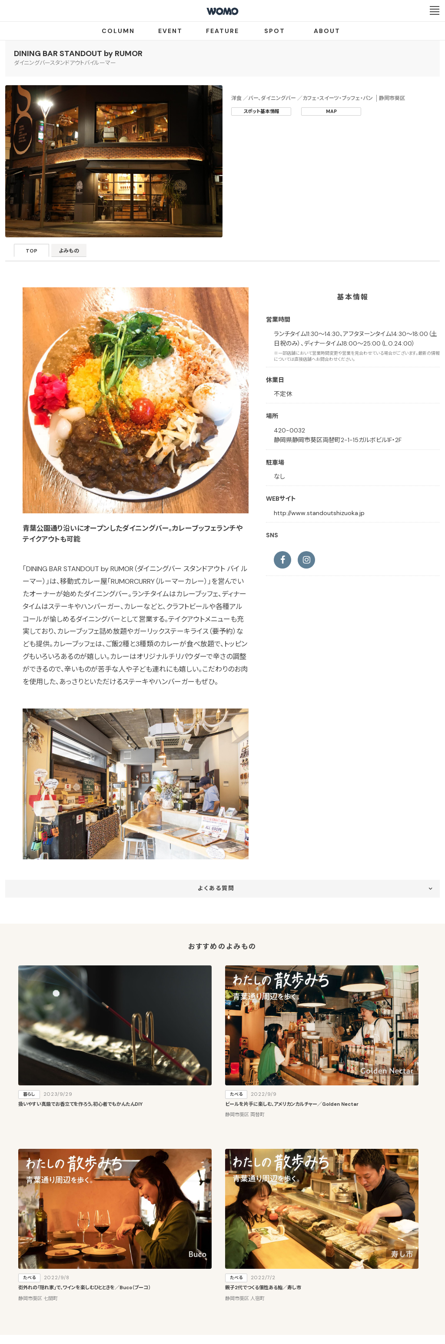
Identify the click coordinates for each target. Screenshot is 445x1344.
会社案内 (148, 1293)
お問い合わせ (292, 1293)
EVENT (170, 31)
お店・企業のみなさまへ (179, 1261)
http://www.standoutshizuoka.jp (319, 513)
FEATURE (222, 31)
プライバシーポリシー (194, 1293)
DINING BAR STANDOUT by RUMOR (78, 53)
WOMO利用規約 (232, 1261)
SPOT (274, 31)
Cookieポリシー (247, 1293)
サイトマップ (274, 1261)
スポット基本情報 (261, 111)
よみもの (81, 253)
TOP (36, 253)
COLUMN (118, 31)
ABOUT (327, 31)
